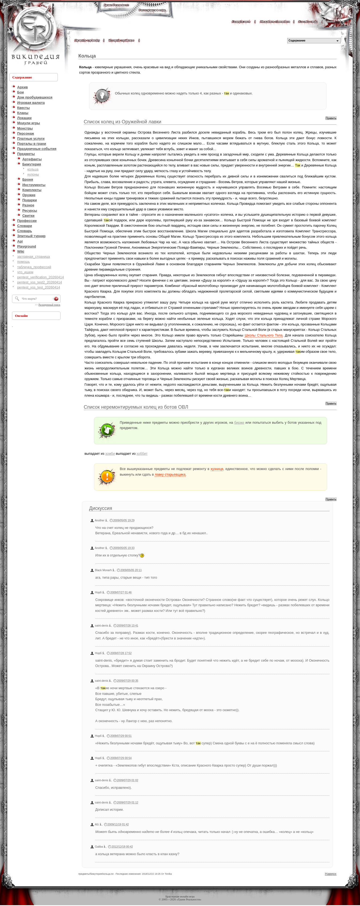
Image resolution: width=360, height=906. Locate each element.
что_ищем (25, 272)
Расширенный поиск (49, 305)
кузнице (217, 469)
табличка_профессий (34, 267)
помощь (23, 262)
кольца (33, 169)
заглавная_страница (33, 257)
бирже (239, 422)
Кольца (87, 56)
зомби (110, 454)
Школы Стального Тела (264, 335)
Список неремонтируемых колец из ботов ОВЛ (136, 407)
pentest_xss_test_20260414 (38, 287)
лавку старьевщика (170, 474)
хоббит (142, 454)
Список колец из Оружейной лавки (122, 121)
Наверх (331, 874)
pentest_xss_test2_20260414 (39, 282)
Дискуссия (100, 508)
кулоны (33, 174)
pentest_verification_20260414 (40, 277)
